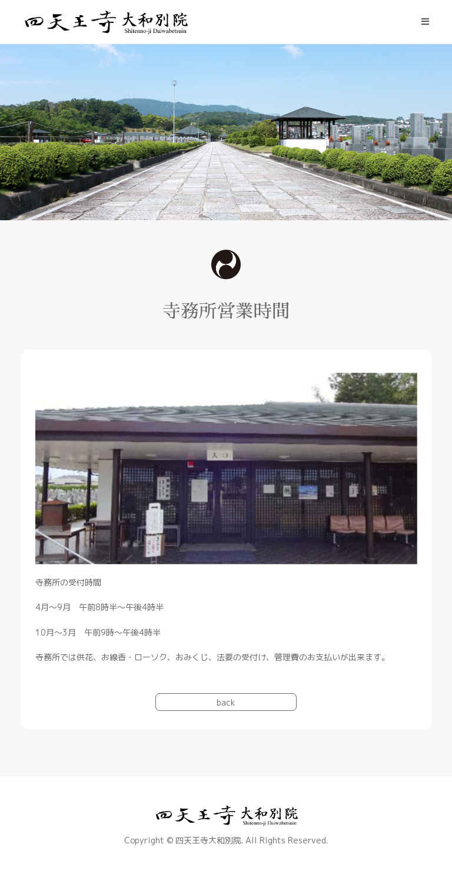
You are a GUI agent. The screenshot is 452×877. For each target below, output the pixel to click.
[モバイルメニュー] (425, 22)
